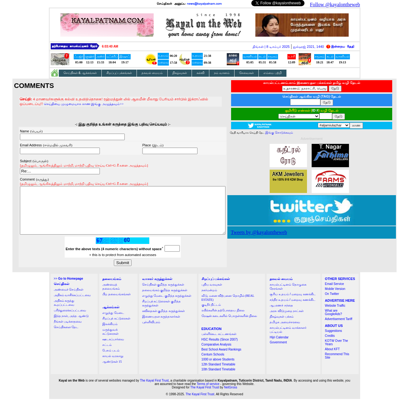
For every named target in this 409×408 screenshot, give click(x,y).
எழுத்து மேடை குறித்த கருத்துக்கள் (167, 304)
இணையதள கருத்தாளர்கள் (161, 325)
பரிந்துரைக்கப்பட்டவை (70, 319)
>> (68, 287)
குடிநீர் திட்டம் (211, 313)
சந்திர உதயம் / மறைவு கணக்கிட (292, 308)
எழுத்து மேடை (113, 321)
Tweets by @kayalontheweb (271, 232)
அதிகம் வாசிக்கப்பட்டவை (72, 304)
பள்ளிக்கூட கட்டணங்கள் (219, 343)
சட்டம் (107, 353)
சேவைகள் (246, 73)
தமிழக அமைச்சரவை (285, 331)
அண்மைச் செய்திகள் (69, 298)
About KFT (332, 358)
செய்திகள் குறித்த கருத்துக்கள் (163, 293)
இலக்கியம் (110, 333)
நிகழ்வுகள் (179, 73)
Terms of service (208, 393)
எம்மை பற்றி (272, 73)
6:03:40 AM (110, 46)
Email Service (334, 293)
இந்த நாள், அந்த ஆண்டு (71, 325)
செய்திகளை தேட (66, 336)
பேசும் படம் (110, 359)
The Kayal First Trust (154, 389)
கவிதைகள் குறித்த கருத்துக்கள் (163, 320)
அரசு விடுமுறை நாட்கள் (287, 320)
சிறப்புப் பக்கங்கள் (119, 73)
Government (278, 351)
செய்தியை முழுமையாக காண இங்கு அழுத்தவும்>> (47, 103)
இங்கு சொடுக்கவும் (291, 132)
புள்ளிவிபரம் (151, 331)
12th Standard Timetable (218, 373)
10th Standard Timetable (218, 378)
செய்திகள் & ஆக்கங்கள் (80, 73)
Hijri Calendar (279, 346)
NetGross (230, 396)
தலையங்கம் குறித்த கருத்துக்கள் (164, 299)
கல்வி (200, 73)
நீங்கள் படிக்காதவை (68, 330)
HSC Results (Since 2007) (220, 348)
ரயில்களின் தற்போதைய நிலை (223, 319)
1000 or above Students (218, 368)
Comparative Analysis (216, 353)
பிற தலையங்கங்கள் (116, 303)
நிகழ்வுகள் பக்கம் (282, 325)
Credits (330, 344)
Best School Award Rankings (221, 358)
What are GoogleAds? (333, 321)
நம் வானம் (222, 73)
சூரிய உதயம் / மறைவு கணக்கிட (293, 303)
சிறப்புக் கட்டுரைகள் (116, 327)
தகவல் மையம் (152, 73)
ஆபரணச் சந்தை (281, 314)
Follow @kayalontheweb (335, 4)
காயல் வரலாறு (112, 365)
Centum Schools (213, 363)
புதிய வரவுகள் (212, 293)
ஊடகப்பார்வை (113, 348)
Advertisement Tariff (338, 328)
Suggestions (333, 340)
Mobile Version (335, 298)
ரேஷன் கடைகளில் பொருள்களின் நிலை (229, 325)
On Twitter (332, 303)
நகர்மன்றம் (209, 299)
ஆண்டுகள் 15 (112, 370)
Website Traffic (335, 314)
